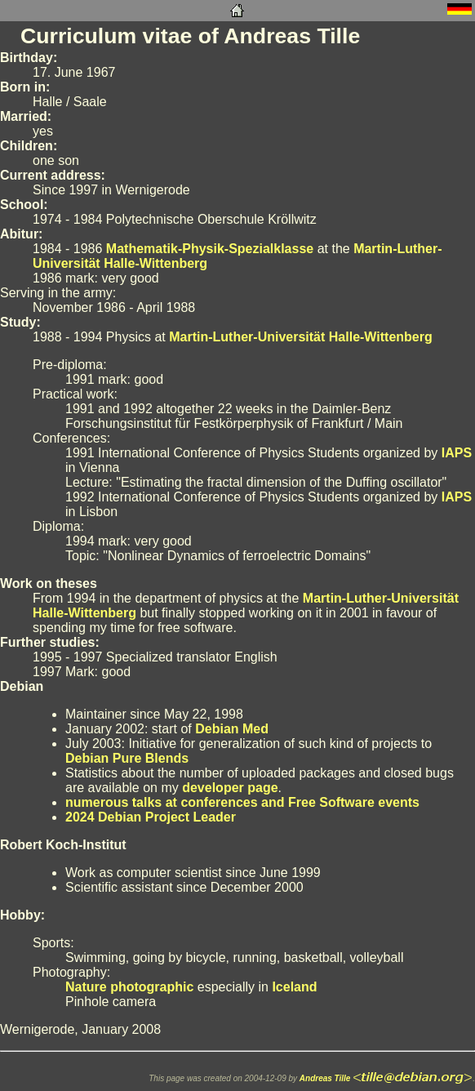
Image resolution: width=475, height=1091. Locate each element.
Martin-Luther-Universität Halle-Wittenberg (301, 337)
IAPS (457, 453)
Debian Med (232, 729)
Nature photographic (129, 987)
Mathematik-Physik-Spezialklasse (209, 249)
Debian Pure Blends (127, 758)
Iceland (294, 987)
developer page (229, 788)
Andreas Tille (325, 1078)
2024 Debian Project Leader (150, 817)
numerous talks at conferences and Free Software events (242, 802)
